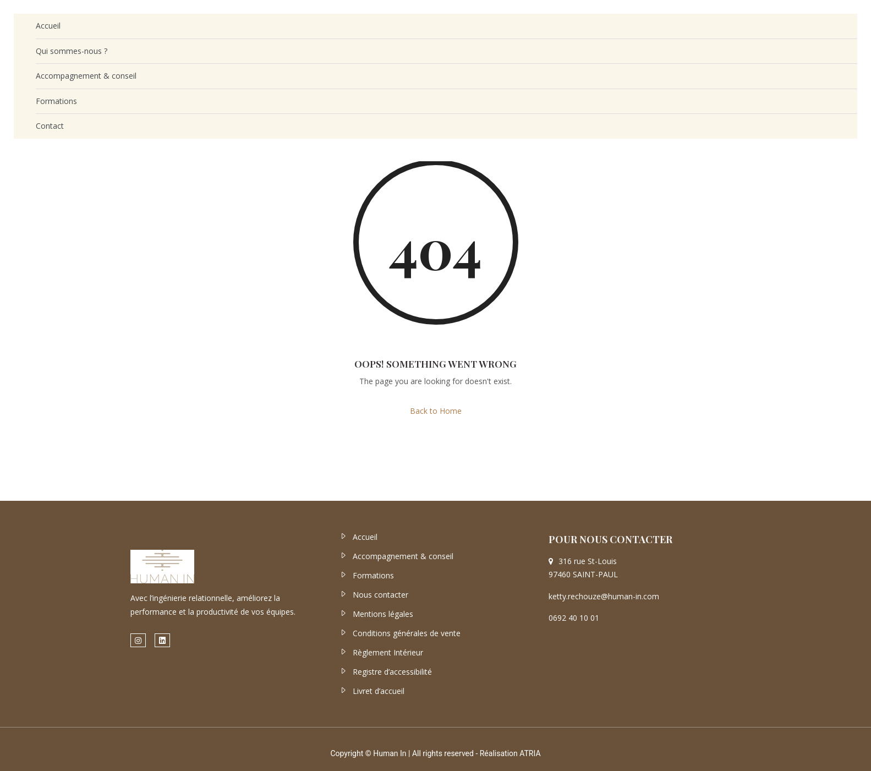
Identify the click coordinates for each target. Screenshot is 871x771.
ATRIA (529, 753)
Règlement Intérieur (388, 652)
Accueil (48, 25)
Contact (50, 126)
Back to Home (436, 411)
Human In (389, 753)
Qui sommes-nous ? (71, 51)
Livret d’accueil (378, 691)
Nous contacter (380, 594)
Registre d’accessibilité (392, 671)
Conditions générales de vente (407, 633)
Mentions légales (383, 614)
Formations (56, 101)
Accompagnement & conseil (86, 75)
